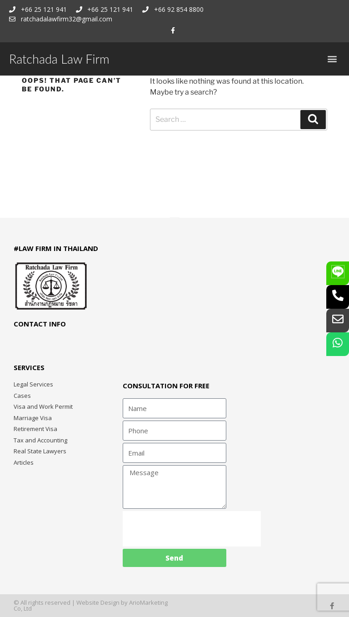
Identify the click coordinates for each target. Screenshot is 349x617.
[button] (332, 58)
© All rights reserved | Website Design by (71, 602)
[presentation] (192, 529)
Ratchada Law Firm (59, 58)
